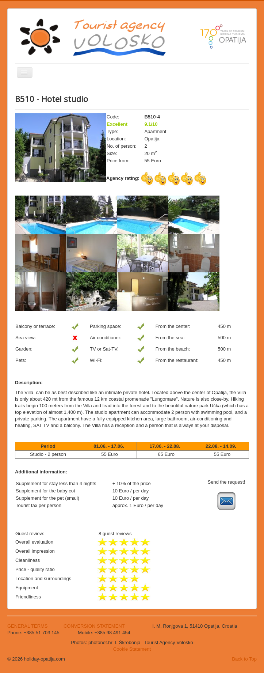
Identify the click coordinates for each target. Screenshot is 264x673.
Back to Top (244, 659)
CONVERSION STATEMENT (94, 626)
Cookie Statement (132, 649)
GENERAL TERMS (28, 626)
